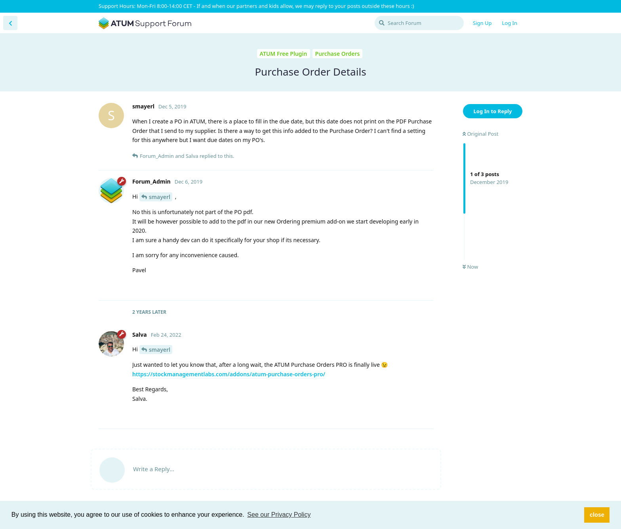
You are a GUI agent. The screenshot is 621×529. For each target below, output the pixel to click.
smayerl (159, 197)
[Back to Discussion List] (10, 23)
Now (470, 266)
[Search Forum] (419, 23)
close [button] (597, 515)
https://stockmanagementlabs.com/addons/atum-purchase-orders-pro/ (228, 374)
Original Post (480, 133)
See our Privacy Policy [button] (278, 514)
